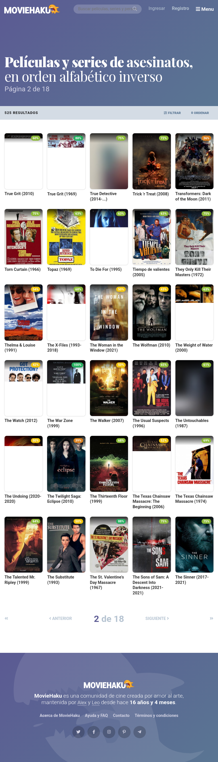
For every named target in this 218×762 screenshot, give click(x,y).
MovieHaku (109, 687)
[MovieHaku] (32, 9)
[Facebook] (87, 741)
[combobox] (109, 9)
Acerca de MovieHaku (59, 721)
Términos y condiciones (156, 721)
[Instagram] (109, 741)
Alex (82, 708)
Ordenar (197, 113)
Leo (96, 708)
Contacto (121, 721)
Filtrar (165, 113)
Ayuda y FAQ (96, 721)
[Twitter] (66, 741)
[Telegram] (152, 741)
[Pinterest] (130, 741)
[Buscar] (136, 9)
